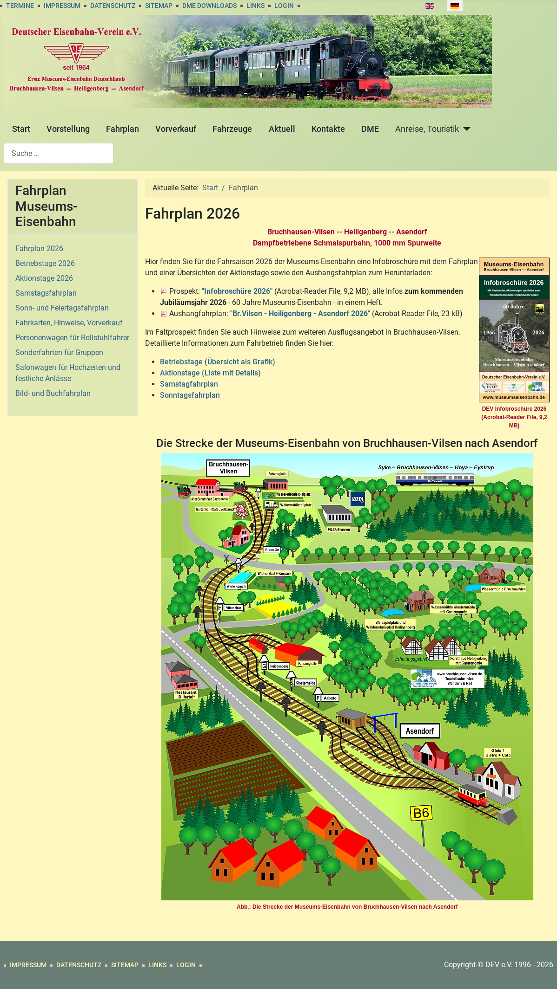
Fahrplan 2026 (39, 248)
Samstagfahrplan (189, 384)
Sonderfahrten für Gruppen (59, 352)
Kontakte (328, 129)
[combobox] (58, 153)
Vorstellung (68, 129)
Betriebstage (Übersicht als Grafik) (217, 361)
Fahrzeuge (232, 129)
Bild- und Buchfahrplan (53, 393)
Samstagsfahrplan (46, 293)
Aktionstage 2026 (44, 278)
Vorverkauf (175, 129)
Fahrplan (122, 129)
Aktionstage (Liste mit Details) (210, 372)
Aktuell (282, 129)
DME (370, 129)
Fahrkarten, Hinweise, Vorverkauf (69, 322)
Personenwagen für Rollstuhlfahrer (72, 337)
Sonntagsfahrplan (190, 395)
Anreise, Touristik (427, 129)
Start (21, 129)
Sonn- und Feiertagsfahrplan (62, 308)
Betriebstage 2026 (45, 263)
